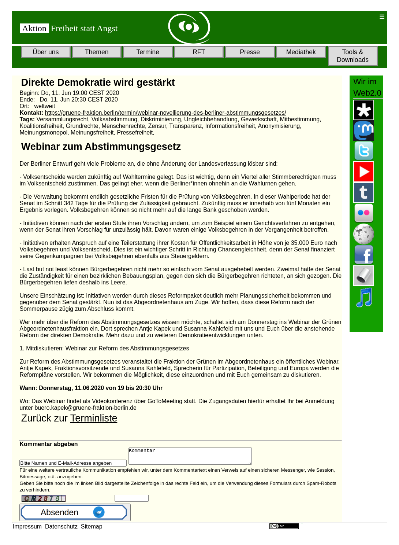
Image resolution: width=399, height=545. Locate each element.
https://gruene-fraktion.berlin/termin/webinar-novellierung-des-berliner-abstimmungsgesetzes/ (165, 113)
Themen (97, 52)
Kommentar (197, 458)
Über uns (46, 52)
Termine (147, 52)
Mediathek (301, 52)
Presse (250, 52)
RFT (199, 52)
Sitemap (91, 530)
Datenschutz (61, 530)
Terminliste (94, 418)
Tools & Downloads (353, 55)
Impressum (27, 530)
